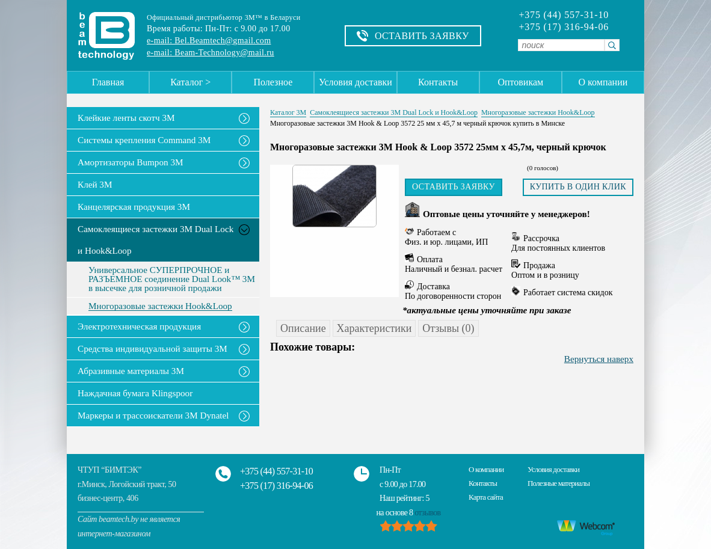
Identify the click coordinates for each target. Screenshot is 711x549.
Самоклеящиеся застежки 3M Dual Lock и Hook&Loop (155, 240)
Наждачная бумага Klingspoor (135, 393)
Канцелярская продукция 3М (134, 206)
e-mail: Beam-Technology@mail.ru (210, 52)
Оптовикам (520, 82)
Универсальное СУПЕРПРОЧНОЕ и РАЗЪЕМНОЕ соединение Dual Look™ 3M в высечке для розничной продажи (171, 279)
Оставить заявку (453, 186)
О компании (603, 82)
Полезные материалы (558, 483)
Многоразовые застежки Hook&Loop (160, 306)
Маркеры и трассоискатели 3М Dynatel (153, 415)
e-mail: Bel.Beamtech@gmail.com (209, 40)
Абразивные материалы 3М (131, 371)
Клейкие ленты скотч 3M (126, 117)
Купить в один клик (578, 186)
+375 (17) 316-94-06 (564, 27)
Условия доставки (355, 82)
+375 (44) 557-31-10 (564, 15)
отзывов (427, 512)
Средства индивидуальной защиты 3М (152, 348)
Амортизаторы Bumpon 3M (130, 162)
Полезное (272, 82)
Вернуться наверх (598, 359)
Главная (108, 82)
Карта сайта (486, 496)
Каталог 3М (288, 112)
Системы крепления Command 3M (144, 140)
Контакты (438, 82)
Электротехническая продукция (139, 326)
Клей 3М (95, 184)
